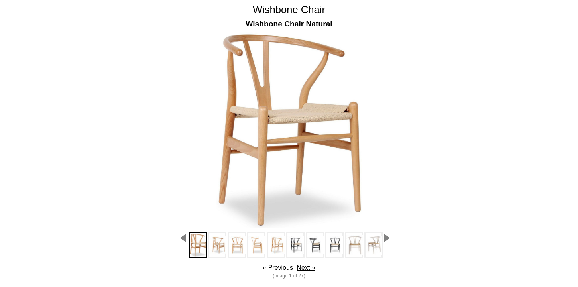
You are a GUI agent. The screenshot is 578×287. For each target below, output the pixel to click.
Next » (306, 267)
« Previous (278, 267)
